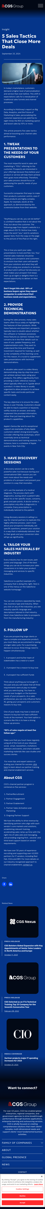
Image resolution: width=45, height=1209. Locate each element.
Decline (22, 1196)
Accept (22, 1203)
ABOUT (6, 1150)
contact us (27, 864)
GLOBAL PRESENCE (14, 1157)
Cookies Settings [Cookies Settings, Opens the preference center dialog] (22, 1189)
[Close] (41, 1176)
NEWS (6, 1164)
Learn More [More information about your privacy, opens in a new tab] (38, 1184)
